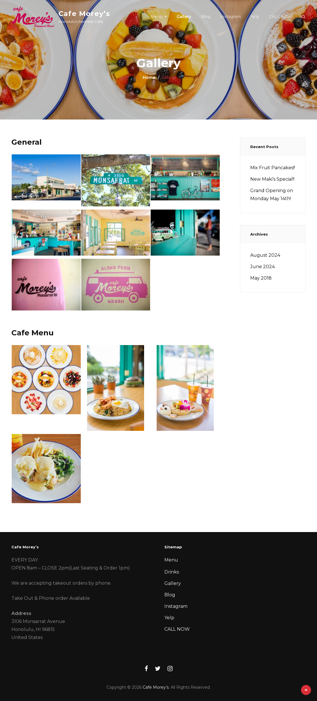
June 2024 (262, 266)
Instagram (230, 16)
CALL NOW (280, 16)
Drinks (171, 572)
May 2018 (261, 278)
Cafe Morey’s (84, 13)
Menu (156, 16)
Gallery (184, 16)
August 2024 (265, 255)
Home (149, 77)
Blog (205, 16)
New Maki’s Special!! (272, 179)
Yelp (255, 16)
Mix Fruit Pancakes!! (272, 167)
